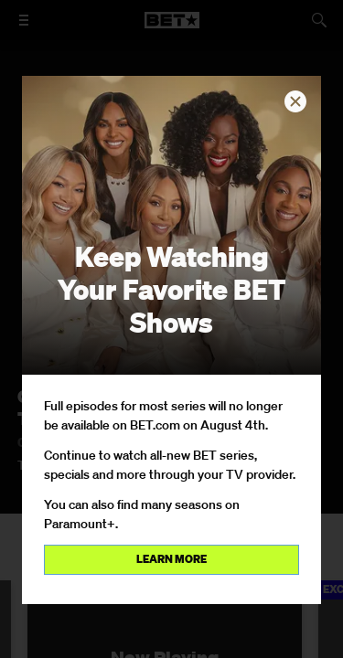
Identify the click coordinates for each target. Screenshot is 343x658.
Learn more (171, 559)
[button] (295, 101)
